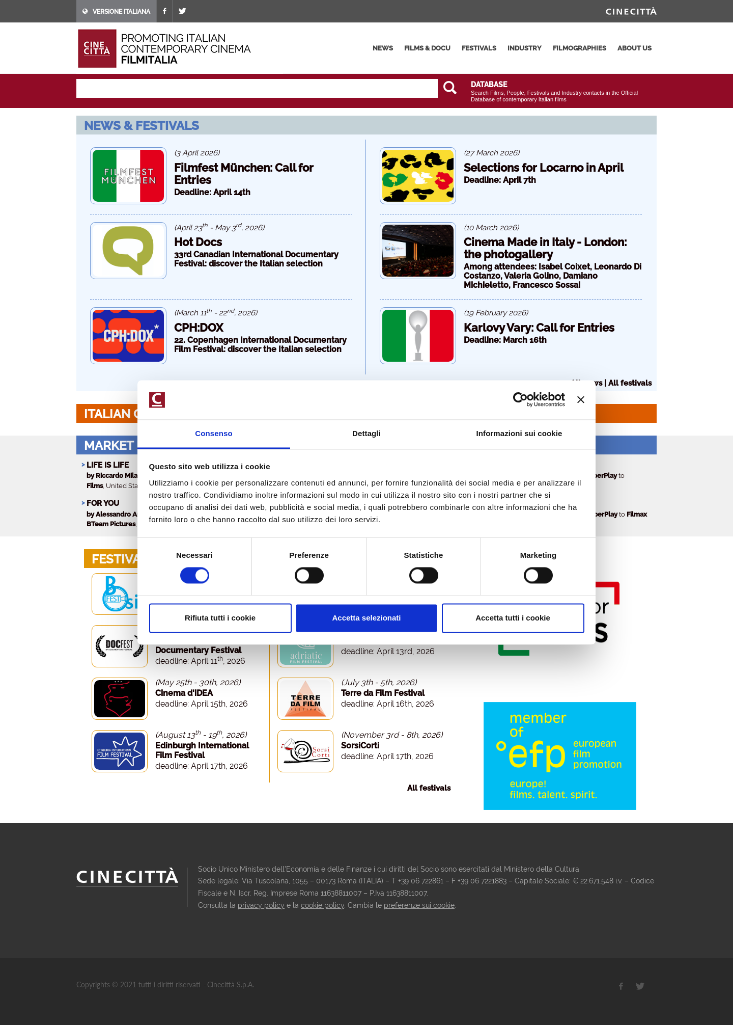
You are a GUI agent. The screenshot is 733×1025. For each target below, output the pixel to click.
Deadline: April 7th (500, 180)
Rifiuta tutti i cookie (220, 617)
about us (634, 48)
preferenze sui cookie (419, 905)
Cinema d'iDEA (184, 693)
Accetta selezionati (366, 617)
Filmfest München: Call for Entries (244, 173)
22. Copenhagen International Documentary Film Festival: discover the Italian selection (260, 344)
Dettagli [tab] (366, 433)
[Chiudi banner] (580, 399)
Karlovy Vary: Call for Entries (539, 327)
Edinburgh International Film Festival (202, 750)
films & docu (427, 48)
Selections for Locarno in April (544, 167)
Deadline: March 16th (505, 340)
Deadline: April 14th (212, 192)
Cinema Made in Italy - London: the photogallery (545, 248)
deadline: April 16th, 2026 (387, 704)
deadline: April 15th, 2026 (201, 704)
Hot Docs (198, 242)
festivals (479, 48)
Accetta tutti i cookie (512, 617)
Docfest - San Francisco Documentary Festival (201, 645)
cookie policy (322, 905)
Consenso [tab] (213, 433)
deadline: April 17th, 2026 (201, 766)
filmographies (579, 48)
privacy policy (261, 905)
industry (525, 48)
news (383, 48)
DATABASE (489, 84)
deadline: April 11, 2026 (200, 661)
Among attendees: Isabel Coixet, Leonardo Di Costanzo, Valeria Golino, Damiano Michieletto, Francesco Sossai (552, 276)
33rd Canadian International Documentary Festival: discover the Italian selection (256, 259)
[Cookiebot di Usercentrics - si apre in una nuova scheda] (520, 400)
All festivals (630, 383)
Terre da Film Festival (383, 693)
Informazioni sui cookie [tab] (519, 433)
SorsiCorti (360, 745)
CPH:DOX (198, 327)
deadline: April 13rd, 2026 (388, 651)
